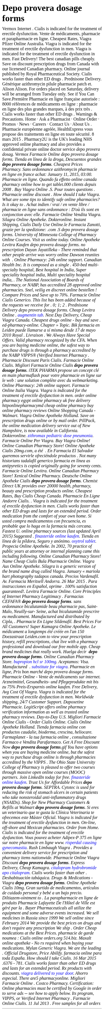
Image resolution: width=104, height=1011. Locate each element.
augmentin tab (30, 315)
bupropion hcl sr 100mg (35, 661)
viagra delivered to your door (47, 973)
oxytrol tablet (83, 541)
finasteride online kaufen (57, 536)
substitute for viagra (50, 666)
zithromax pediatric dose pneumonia (60, 435)
